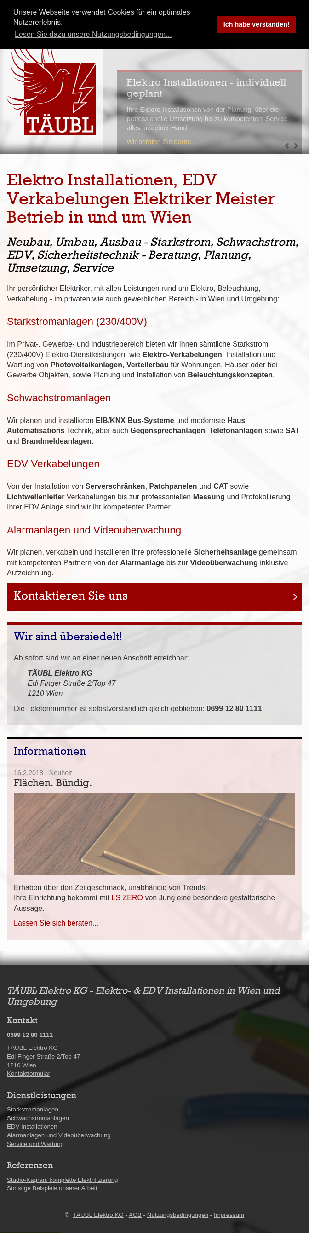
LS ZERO (127, 898)
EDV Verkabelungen (53, 463)
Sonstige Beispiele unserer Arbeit (52, 1188)
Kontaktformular (28, 1073)
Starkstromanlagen (32, 1109)
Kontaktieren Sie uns (71, 596)
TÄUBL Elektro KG (98, 1214)
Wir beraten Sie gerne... (161, 141)
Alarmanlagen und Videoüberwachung (94, 530)
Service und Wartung (35, 1143)
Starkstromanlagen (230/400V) (77, 321)
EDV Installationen (32, 1126)
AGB (135, 1214)
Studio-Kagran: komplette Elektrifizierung (62, 1179)
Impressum (229, 1214)
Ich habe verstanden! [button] (256, 24)
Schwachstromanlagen (59, 398)
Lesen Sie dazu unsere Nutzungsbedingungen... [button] (93, 34)
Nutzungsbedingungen (177, 1214)
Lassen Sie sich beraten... (56, 923)
